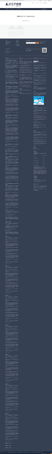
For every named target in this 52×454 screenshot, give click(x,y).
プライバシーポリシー (8, 52)
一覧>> (16, 103)
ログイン (45, 0)
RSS (6, 49)
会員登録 (49, 0)
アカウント (41, 0)
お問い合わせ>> (26, 85)
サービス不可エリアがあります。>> (12, 281)
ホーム (6, 11)
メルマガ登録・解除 (8, 48)
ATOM (8, 49)
